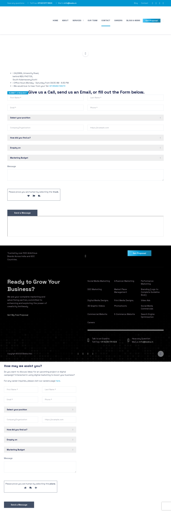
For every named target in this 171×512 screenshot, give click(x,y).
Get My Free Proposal (18, 316)
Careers (118, 20)
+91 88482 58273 (57, 87)
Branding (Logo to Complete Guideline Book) (150, 293)
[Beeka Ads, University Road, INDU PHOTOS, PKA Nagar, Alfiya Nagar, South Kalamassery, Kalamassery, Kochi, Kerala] (85, 227)
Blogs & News (133, 20)
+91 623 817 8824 (44, 3)
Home (55, 20)
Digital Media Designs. (98, 302)
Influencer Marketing (124, 282)
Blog (136, 3)
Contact (144, 3)
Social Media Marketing (99, 282)
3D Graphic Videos (96, 307)
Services (77, 20)
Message (11, 168)
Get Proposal (151, 20)
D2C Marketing (95, 290)
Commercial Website (97, 315)
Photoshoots (120, 307)
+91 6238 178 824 (108, 343)
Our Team (92, 20)
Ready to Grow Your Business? (37, 286)
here (58, 382)
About (65, 20)
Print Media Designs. (124, 302)
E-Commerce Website (124, 315)
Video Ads (145, 302)
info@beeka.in (70, 3)
